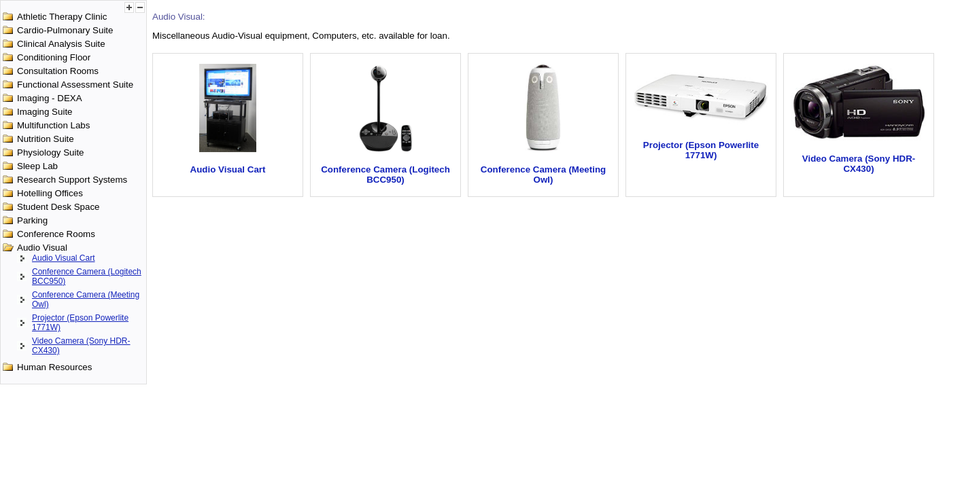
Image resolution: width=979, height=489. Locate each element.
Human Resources (54, 367)
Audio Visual (42, 247)
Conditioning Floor (53, 57)
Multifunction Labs (53, 125)
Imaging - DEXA (49, 98)
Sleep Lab (37, 166)
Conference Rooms (56, 234)
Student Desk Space (58, 207)
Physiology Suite (50, 152)
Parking (32, 220)
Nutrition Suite (45, 139)
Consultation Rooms (58, 71)
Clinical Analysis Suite (61, 44)
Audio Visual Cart (63, 258)
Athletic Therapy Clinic (62, 17)
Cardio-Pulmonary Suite (65, 30)
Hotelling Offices (50, 193)
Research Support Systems (72, 180)
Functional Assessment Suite (75, 84)
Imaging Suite (45, 112)
